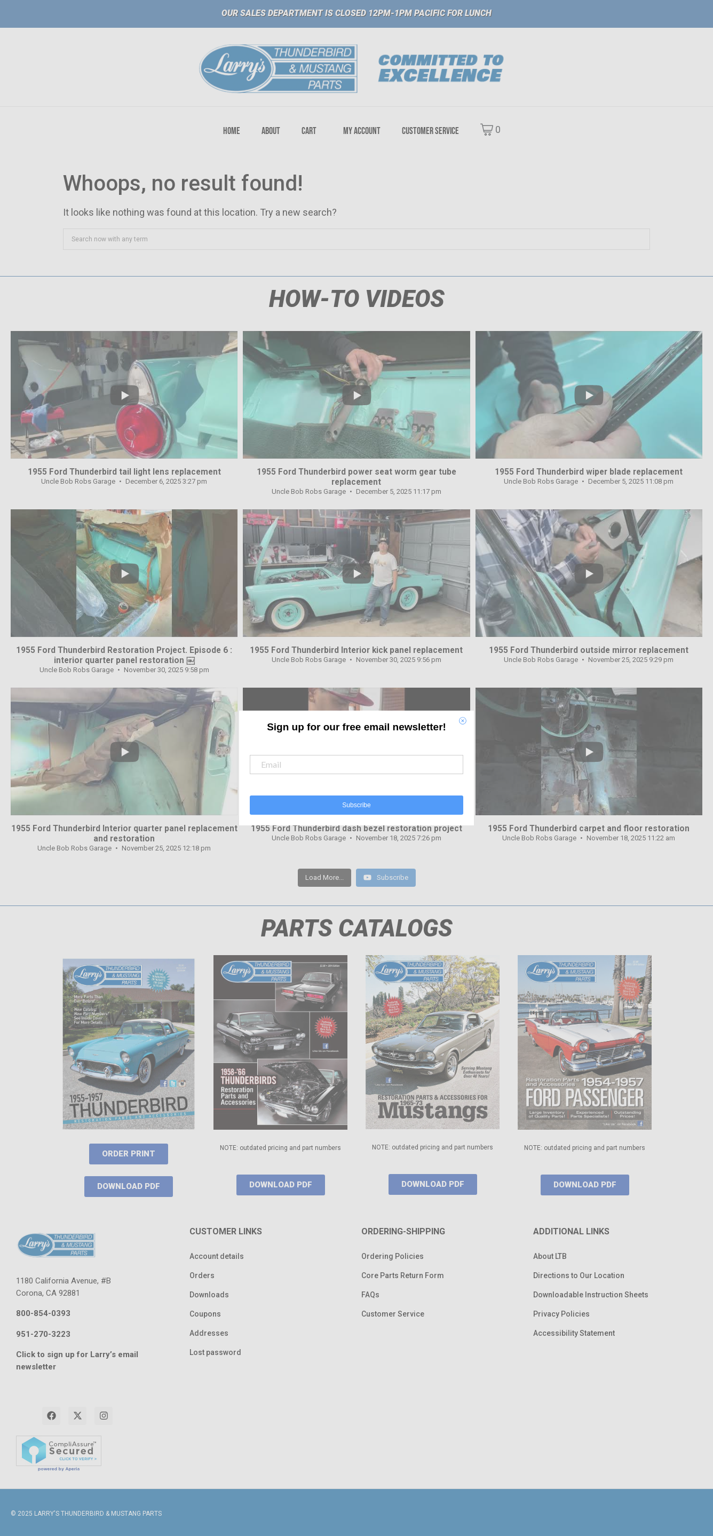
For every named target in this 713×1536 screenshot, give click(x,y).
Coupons (205, 1314)
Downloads (209, 1294)
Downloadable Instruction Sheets (590, 1294)
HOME (231, 131)
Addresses (208, 1333)
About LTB (550, 1256)
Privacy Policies (561, 1314)
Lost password (215, 1352)
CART (309, 131)
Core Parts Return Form (402, 1275)
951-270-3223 (43, 1334)
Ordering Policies (392, 1256)
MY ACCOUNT (362, 131)
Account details (216, 1256)
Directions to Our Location (578, 1275)
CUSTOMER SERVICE (430, 131)
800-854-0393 (43, 1313)
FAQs (370, 1294)
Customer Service (392, 1314)
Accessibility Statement (574, 1333)
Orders (202, 1275)
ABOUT (271, 131)
